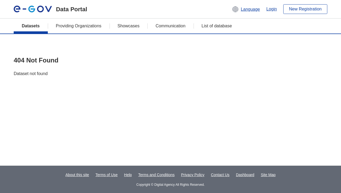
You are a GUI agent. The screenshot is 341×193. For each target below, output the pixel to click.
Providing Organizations (78, 26)
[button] (246, 9)
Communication (170, 26)
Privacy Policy (192, 175)
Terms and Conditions (156, 175)
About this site (77, 175)
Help (128, 175)
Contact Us (220, 175)
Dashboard (245, 175)
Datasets (31, 26)
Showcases (129, 26)
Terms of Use (107, 175)
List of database (217, 26)
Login (271, 9)
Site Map (268, 175)
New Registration (305, 9)
